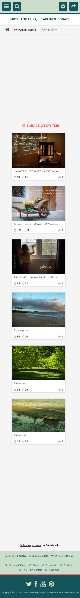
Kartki (14, 19)
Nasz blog (54, 570)
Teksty (26, 19)
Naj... (36, 19)
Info (52, 19)
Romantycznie (21, 330)
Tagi (44, 19)
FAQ (25, 570)
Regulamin (51, 565)
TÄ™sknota (20, 435)
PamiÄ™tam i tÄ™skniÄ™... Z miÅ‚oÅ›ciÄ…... (38, 171)
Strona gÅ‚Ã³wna (17, 565)
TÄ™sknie (19, 383)
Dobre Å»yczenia (30, 545)
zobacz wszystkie (40, 125)
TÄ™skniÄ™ (48, 30)
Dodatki (63, 19)
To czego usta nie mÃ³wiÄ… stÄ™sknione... (37, 224)
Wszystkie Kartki (25, 30)
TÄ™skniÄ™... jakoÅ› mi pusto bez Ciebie (36, 277)
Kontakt (38, 570)
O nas (36, 565)
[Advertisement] (40, 79)
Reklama (68, 565)
